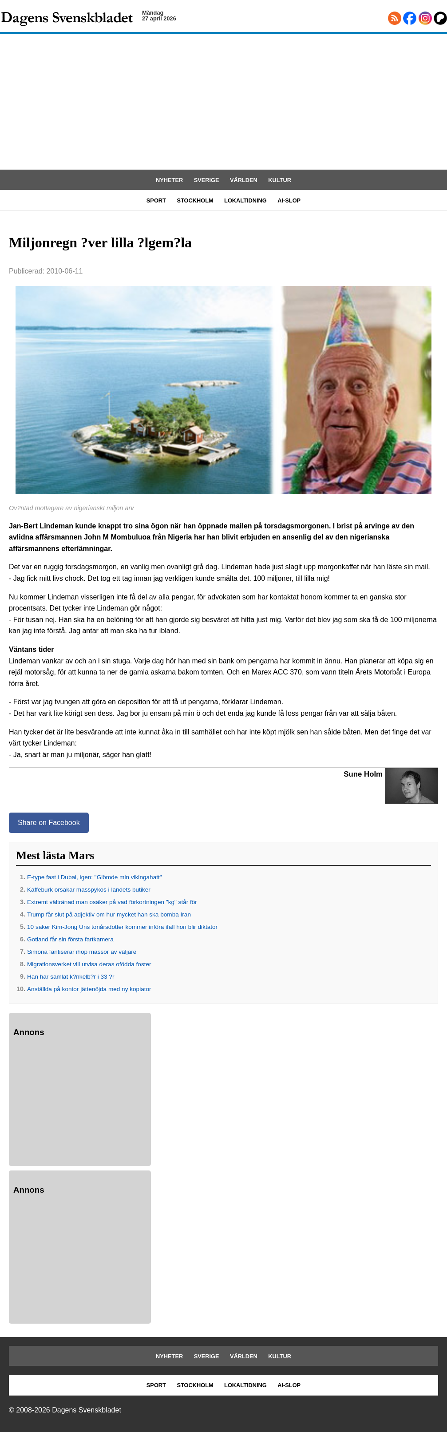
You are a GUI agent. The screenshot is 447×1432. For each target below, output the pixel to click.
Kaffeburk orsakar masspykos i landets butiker (88, 889)
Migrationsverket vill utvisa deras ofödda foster (89, 964)
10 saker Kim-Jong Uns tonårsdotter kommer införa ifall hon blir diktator (122, 927)
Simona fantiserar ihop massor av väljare (81, 951)
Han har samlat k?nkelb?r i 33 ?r (70, 976)
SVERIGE (206, 180)
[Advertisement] (223, 103)
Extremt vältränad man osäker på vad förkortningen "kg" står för (112, 902)
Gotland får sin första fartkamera (70, 939)
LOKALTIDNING (245, 200)
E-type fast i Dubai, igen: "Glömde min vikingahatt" (94, 877)
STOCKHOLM (195, 200)
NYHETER (169, 180)
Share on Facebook (49, 822)
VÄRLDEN (243, 180)
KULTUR (279, 180)
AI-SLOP (289, 200)
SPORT (156, 200)
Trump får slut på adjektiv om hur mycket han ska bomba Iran (109, 914)
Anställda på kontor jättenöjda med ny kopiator (89, 989)
